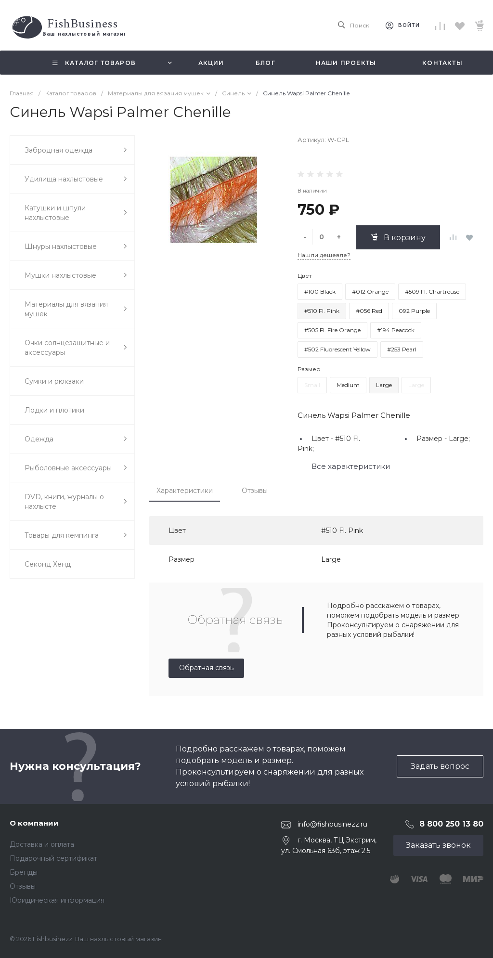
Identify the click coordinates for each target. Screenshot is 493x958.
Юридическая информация (57, 900)
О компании (34, 823)
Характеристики (184, 490)
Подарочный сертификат (53, 858)
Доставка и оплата (42, 844)
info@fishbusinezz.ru (332, 824)
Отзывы (255, 490)
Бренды (24, 872)
